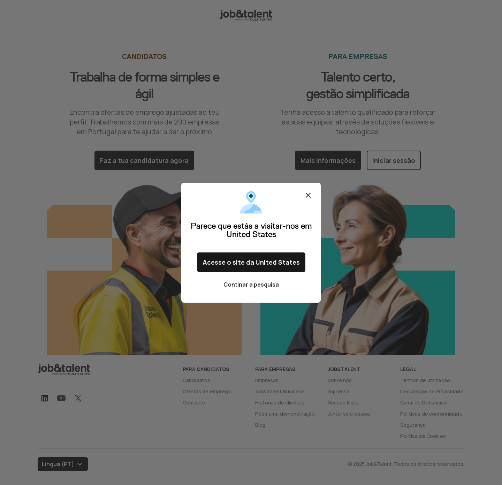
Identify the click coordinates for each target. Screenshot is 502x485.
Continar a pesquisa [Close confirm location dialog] (251, 284)
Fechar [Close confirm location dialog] (308, 195)
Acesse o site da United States (251, 262)
